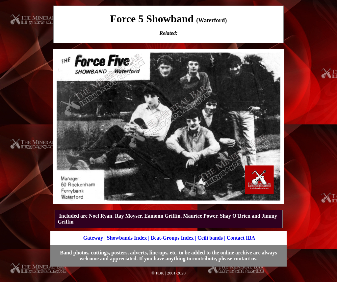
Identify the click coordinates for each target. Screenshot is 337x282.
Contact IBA (241, 238)
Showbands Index (127, 238)
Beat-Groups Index (172, 238)
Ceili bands (210, 238)
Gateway (93, 238)
